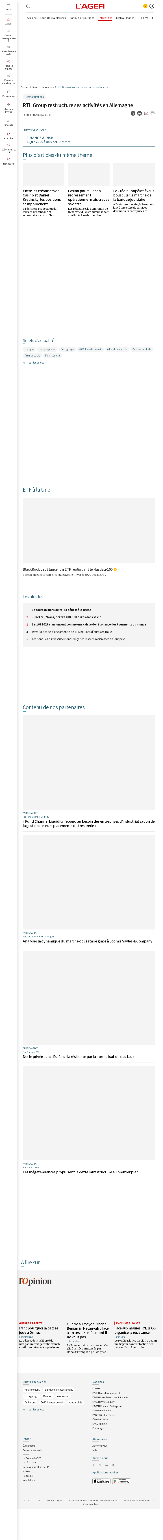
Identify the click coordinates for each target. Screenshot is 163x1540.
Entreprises (48, 87)
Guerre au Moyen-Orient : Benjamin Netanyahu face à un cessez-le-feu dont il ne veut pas (88, 1330)
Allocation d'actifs (117, 349)
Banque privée (47, 349)
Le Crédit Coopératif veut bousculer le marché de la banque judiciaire (133, 195)
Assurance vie (32, 355)
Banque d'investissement (59, 1389)
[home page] (90, 6)
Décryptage (67, 349)
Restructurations (34, 97)
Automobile (75, 1402)
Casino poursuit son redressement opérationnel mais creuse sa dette (88, 197)
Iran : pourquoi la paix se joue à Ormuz (38, 1330)
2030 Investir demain (90, 349)
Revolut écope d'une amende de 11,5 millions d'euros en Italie (72, 632)
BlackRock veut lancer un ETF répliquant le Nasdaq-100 (68, 569)
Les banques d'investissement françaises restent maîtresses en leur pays (78, 639)
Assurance (63, 1396)
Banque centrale (141, 349)
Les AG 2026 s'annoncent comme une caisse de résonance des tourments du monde (89, 624)
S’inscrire (64, 142)
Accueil (25, 87)
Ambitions (30, 1402)
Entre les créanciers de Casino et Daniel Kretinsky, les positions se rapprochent (42, 197)
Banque (29, 349)
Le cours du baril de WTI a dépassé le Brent (61, 610)
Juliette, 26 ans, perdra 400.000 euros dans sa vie (66, 617)
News (35, 87)
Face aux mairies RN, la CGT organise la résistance (136, 1330)
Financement (52, 355)
